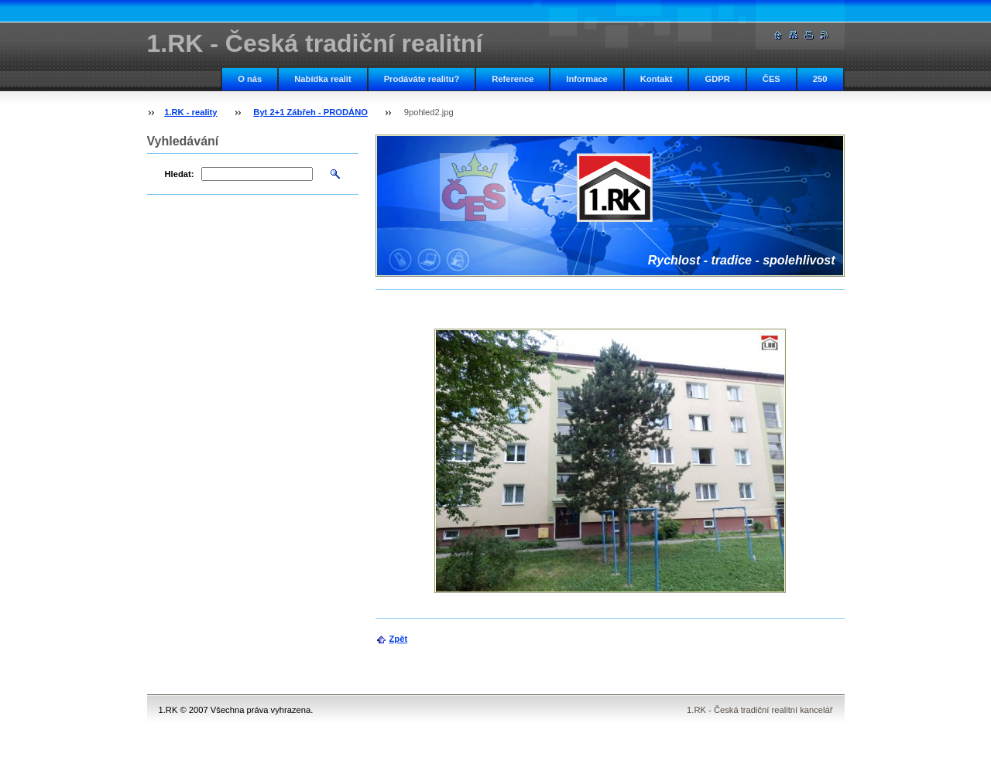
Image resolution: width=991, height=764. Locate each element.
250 (820, 79)
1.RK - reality (190, 112)
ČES (771, 79)
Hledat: (179, 174)
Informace (586, 79)
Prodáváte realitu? (422, 79)
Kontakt (656, 79)
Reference (512, 79)
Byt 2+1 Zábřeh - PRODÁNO (310, 112)
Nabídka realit (322, 79)
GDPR (717, 79)
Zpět (398, 638)
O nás (250, 79)
